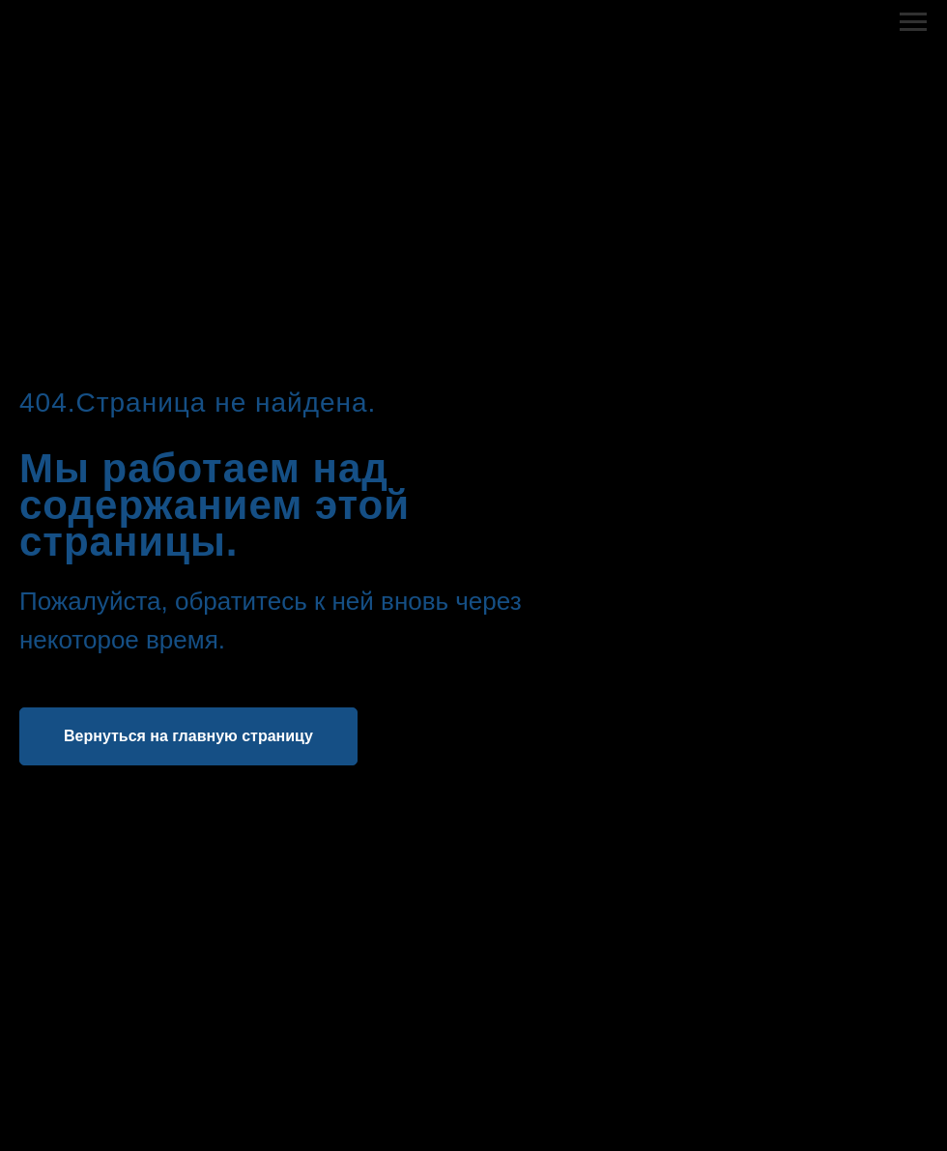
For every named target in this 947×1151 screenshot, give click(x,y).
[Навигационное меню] (913, 22)
